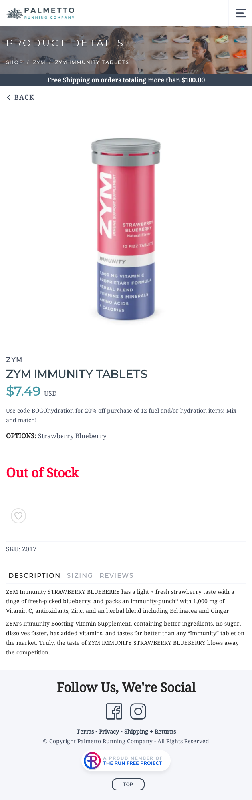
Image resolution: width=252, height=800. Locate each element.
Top (128, 784)
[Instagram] (138, 712)
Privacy (109, 731)
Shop (15, 62)
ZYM (39, 62)
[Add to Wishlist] (18, 515)
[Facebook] (114, 712)
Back (20, 97)
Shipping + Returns (150, 731)
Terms (85, 731)
